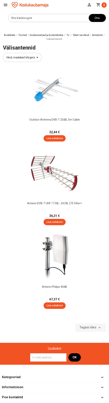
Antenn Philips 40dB (54, 286)
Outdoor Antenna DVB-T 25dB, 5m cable (54, 119)
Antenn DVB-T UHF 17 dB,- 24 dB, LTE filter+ (54, 203)
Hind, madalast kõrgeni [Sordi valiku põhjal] (23, 57)
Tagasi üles (90, 327)
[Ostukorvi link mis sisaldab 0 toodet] (101, 5)
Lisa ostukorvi (55, 138)
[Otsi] (48, 18)
